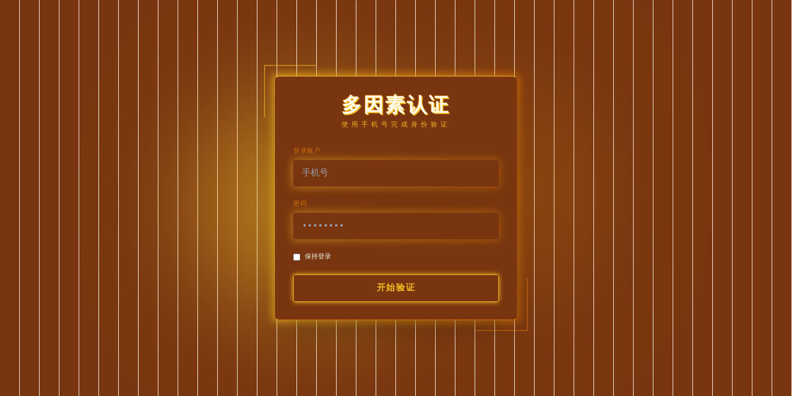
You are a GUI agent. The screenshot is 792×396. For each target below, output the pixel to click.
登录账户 (307, 151)
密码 (300, 204)
